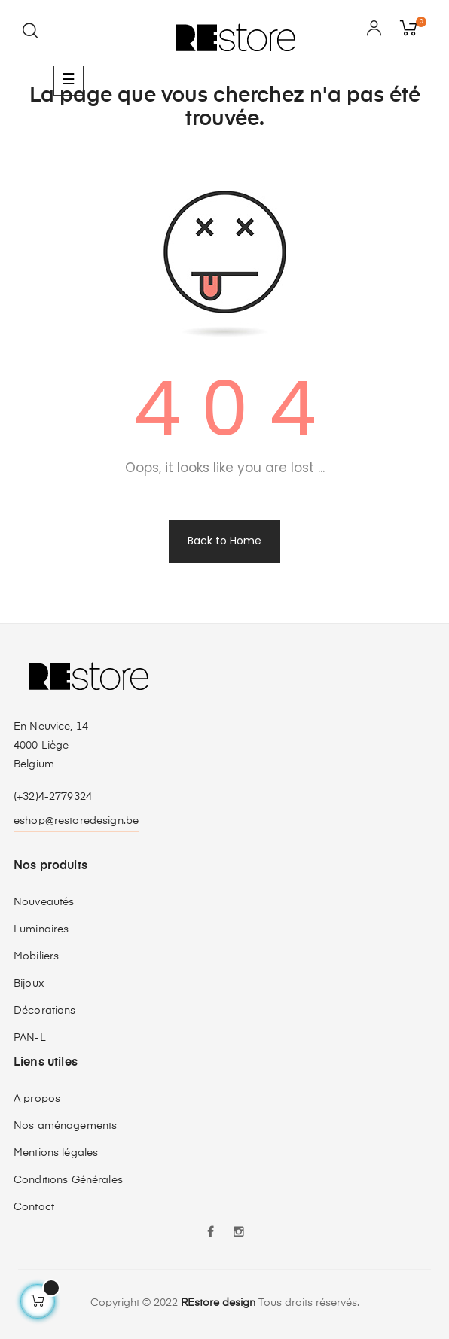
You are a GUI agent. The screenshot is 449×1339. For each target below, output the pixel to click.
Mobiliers (36, 956)
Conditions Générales (68, 1180)
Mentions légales (56, 1153)
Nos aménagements (65, 1126)
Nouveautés (44, 902)
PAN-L (30, 1037)
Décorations (45, 1010)
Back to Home (224, 540)
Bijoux (29, 983)
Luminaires (41, 929)
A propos (37, 1098)
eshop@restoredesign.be (76, 821)
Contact (34, 1207)
